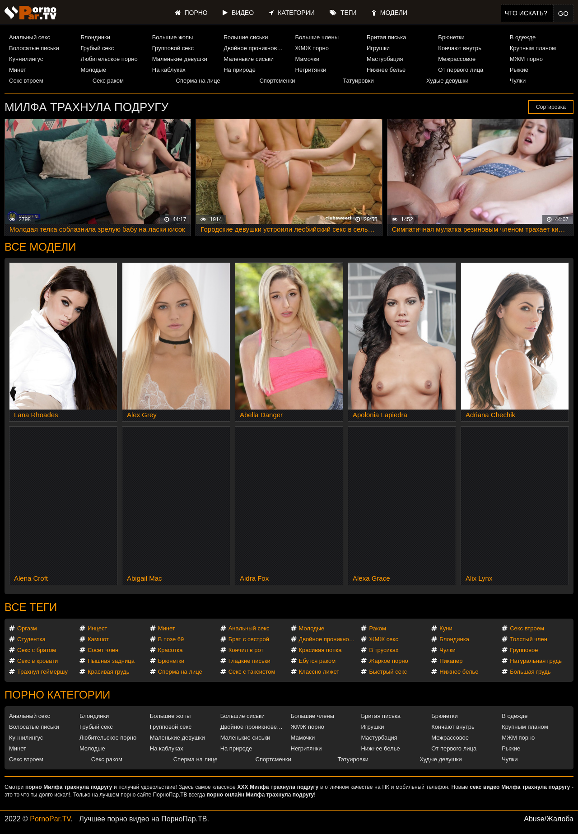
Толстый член (528, 639)
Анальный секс (29, 37)
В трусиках (383, 650)
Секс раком (108, 80)
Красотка (170, 650)
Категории (291, 12)
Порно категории (57, 695)
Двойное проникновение (255, 48)
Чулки (518, 80)
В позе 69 (171, 639)
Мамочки (307, 59)
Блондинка (454, 639)
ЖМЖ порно (312, 48)
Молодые (93, 69)
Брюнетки (451, 37)
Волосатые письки (34, 48)
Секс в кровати (37, 660)
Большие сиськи (246, 37)
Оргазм (27, 628)
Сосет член (103, 650)
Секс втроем (26, 80)
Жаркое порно (388, 660)
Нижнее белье (386, 69)
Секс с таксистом (251, 671)
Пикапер (450, 660)
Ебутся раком (317, 660)
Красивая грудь (109, 671)
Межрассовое (456, 59)
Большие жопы (172, 37)
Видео (238, 12)
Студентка (31, 639)
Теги (343, 12)
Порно (191, 12)
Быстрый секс (388, 671)
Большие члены (317, 37)
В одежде (523, 37)
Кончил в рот (246, 650)
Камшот (98, 639)
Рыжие (519, 69)
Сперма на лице (198, 80)
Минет (17, 69)
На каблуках (169, 69)
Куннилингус (26, 59)
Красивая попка (320, 650)
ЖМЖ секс (383, 639)
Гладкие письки (249, 660)
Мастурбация (385, 59)
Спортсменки (277, 80)
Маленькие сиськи (249, 59)
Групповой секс (173, 48)
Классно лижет (319, 671)
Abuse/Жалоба (548, 819)
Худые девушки (447, 80)
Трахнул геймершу (42, 671)
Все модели (40, 247)
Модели (389, 12)
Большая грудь (530, 671)
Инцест (97, 628)
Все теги (31, 607)
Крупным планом (533, 48)
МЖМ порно (526, 59)
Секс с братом (36, 650)
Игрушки (378, 48)
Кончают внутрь (459, 48)
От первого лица (460, 69)
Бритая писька (386, 37)
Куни (445, 628)
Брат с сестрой (248, 639)
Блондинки (95, 37)
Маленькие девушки (179, 59)
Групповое (524, 650)
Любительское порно (108, 59)
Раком (377, 628)
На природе (240, 69)
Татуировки (358, 80)
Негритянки (310, 69)
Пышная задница (111, 660)
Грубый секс (97, 48)
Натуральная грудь (536, 660)
